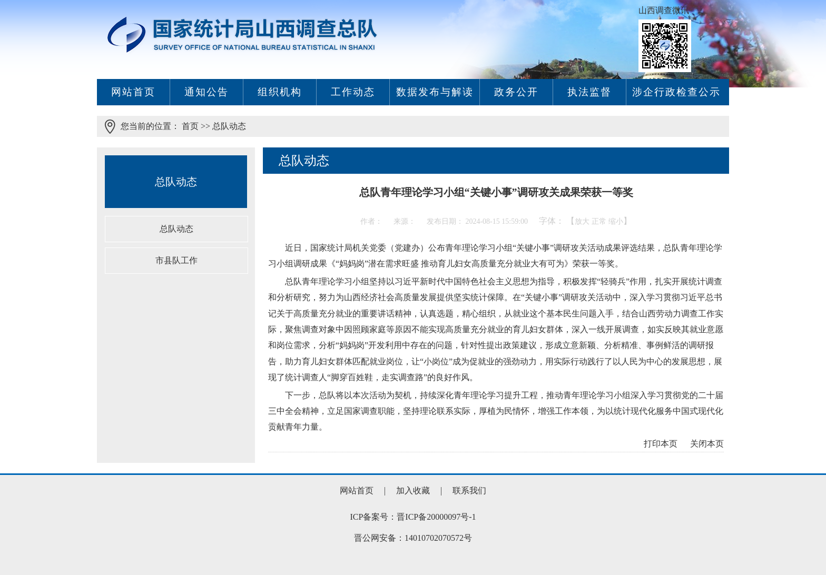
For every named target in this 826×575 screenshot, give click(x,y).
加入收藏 (414, 490)
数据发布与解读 (435, 91)
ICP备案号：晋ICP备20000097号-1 (413, 516)
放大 (582, 221)
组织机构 (280, 91)
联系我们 (469, 490)
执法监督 (589, 91)
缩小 (615, 221)
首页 (190, 126)
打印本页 (660, 443)
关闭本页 (707, 443)
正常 (599, 221)
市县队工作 (176, 260)
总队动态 (229, 126)
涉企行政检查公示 (676, 91)
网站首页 (133, 91)
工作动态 (353, 91)
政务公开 (516, 91)
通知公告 (206, 91)
